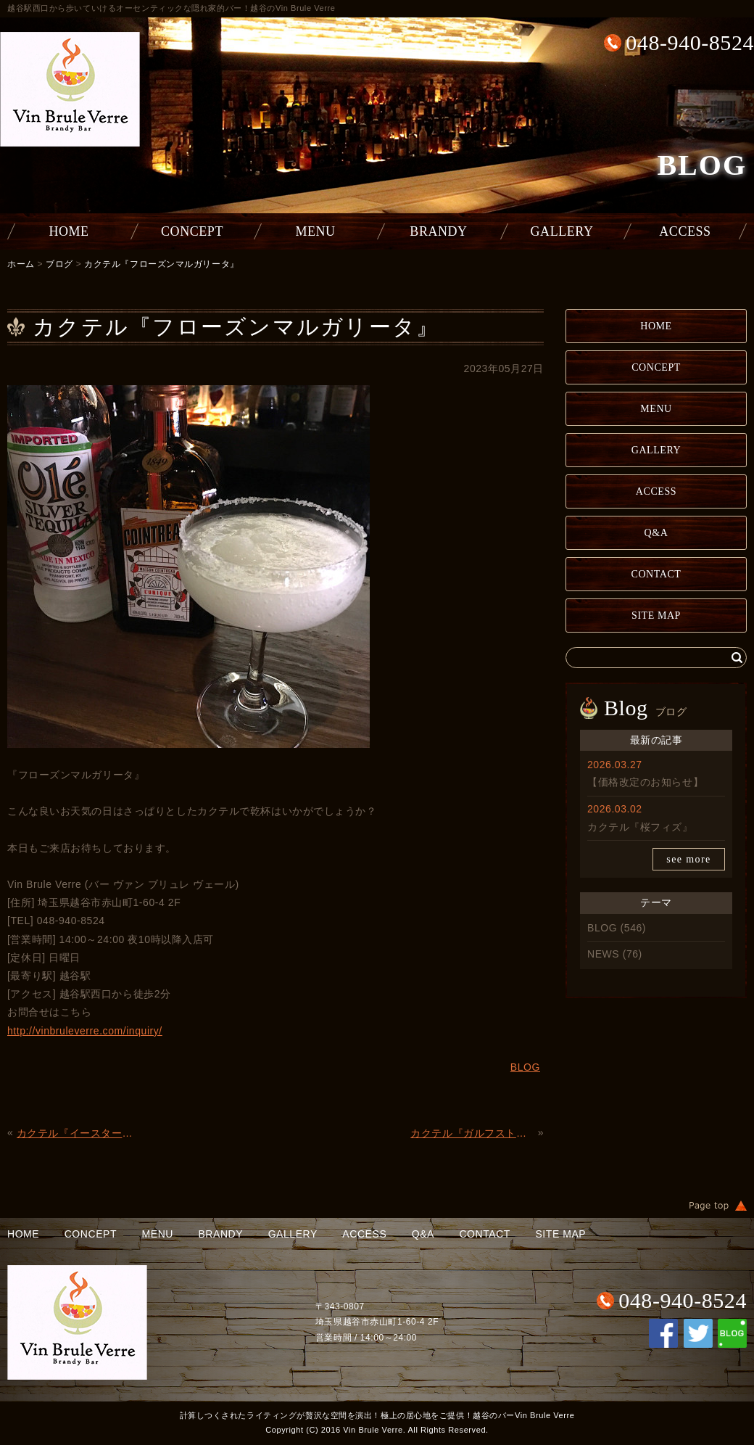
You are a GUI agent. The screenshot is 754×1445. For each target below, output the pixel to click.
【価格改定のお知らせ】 (645, 782)
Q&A (656, 532)
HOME (68, 231)
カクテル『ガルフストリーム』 (472, 1133)
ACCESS (684, 231)
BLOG (602, 928)
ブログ (59, 264)
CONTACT (656, 574)
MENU (315, 231)
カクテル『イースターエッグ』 (79, 1133)
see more (688, 859)
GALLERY (562, 231)
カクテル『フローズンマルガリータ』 (161, 264)
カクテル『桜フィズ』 (640, 827)
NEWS (603, 954)
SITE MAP (656, 615)
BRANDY (438, 231)
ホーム (21, 264)
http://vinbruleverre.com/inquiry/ (84, 1031)
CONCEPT (192, 231)
